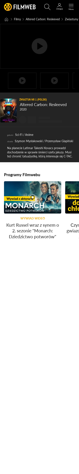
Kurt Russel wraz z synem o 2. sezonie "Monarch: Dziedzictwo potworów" (32, 231)
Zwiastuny (71, 19)
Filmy (17, 19)
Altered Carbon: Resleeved (43, 19)
